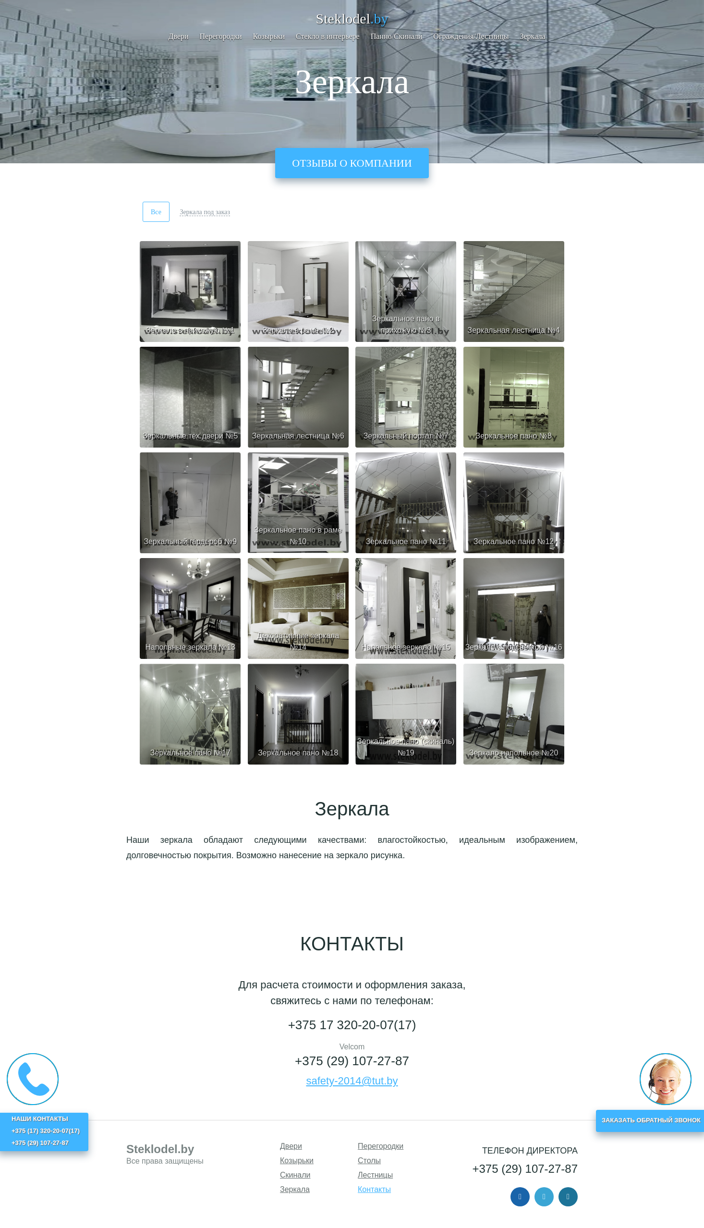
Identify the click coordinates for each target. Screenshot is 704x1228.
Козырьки (269, 36)
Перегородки (221, 36)
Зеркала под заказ (205, 212)
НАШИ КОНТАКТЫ (40, 1118)
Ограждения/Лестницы (471, 36)
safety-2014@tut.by (352, 1081)
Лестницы (375, 1175)
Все (156, 212)
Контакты (374, 1189)
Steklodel (352, 18)
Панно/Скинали (397, 36)
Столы (369, 1160)
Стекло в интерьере (328, 36)
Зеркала (532, 36)
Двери (179, 36)
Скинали (295, 1175)
